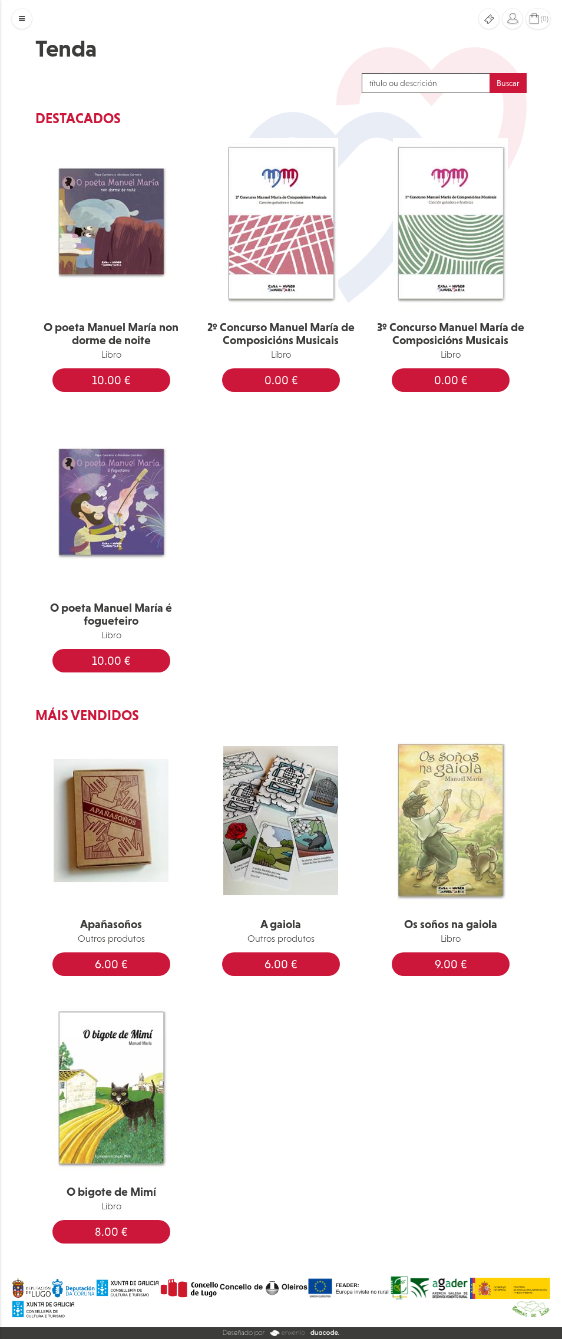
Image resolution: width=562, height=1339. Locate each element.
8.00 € (111, 1231)
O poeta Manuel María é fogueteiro (111, 614)
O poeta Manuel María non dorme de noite (111, 334)
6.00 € (111, 964)
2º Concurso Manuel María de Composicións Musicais (281, 334)
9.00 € (451, 964)
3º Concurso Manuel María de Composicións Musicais (450, 334)
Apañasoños (111, 924)
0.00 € (281, 380)
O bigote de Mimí (111, 1191)
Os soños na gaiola (450, 924)
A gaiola (280, 924)
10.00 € (111, 380)
